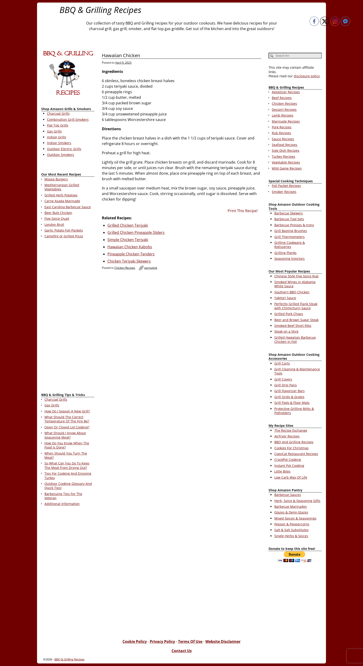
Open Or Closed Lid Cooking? (66, 427)
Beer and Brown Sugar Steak (296, 320)
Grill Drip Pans (285, 385)
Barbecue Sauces (287, 495)
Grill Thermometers (289, 237)
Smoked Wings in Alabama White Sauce (295, 284)
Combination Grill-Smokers (68, 119)
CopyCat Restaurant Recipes (296, 454)
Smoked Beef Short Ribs (292, 325)
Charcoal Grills (58, 113)
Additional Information (62, 504)
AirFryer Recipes (287, 436)
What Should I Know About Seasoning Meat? (65, 435)
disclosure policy (307, 76)
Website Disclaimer (223, 641)
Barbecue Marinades (290, 506)
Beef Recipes (282, 98)
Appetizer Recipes (286, 92)
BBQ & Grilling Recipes (100, 9)
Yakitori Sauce (285, 298)
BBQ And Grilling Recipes (293, 442)
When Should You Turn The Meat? (65, 455)
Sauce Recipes (283, 139)
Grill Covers (283, 379)
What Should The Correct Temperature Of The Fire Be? (66, 419)
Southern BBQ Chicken (292, 292)
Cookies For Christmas (291, 448)
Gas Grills (54, 131)
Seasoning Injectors (289, 258)
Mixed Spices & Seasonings (295, 518)
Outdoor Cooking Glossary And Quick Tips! (68, 485)
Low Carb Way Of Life (290, 477)
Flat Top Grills (57, 125)
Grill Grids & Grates (289, 397)
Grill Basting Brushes (290, 231)
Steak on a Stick (286, 331)
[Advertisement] (67, 316)
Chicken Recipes (124, 268)
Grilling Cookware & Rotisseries (289, 244)
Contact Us (182, 650)
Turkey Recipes (283, 156)
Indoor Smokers (59, 143)
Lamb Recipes (282, 115)
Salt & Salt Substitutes (291, 530)
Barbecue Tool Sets (289, 219)
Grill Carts (282, 363)
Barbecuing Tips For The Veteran (63, 496)
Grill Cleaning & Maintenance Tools (297, 371)
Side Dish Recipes (285, 150)
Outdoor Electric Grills (64, 149)
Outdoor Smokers (60, 154)
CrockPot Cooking (287, 459)
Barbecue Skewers (288, 213)
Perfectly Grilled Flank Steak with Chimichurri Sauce (295, 306)
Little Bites (282, 471)
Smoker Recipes (284, 191)
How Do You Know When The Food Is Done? (66, 445)
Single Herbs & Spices (291, 536)
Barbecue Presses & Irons (294, 225)
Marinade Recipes (286, 121)
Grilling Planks (285, 253)
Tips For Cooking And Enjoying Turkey (67, 475)
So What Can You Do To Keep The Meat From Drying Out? (66, 465)
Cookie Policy (134, 641)
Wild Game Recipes (287, 168)
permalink (150, 268)
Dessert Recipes (284, 109)
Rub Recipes (281, 133)
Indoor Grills (56, 137)
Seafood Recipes (284, 144)
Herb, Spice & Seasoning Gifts (297, 501)
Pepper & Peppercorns (291, 524)
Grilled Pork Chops (288, 314)
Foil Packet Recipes (286, 185)
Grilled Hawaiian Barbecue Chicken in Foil (295, 339)
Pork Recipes (281, 127)
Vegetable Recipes (286, 162)
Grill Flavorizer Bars (289, 391)
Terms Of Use (190, 641)
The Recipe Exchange (290, 430)
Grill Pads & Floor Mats (292, 402)
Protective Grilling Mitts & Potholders (294, 410)
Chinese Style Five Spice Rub (296, 276)
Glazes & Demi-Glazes (291, 512)
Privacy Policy (162, 641)
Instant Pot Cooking (289, 465)
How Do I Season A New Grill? (67, 411)
